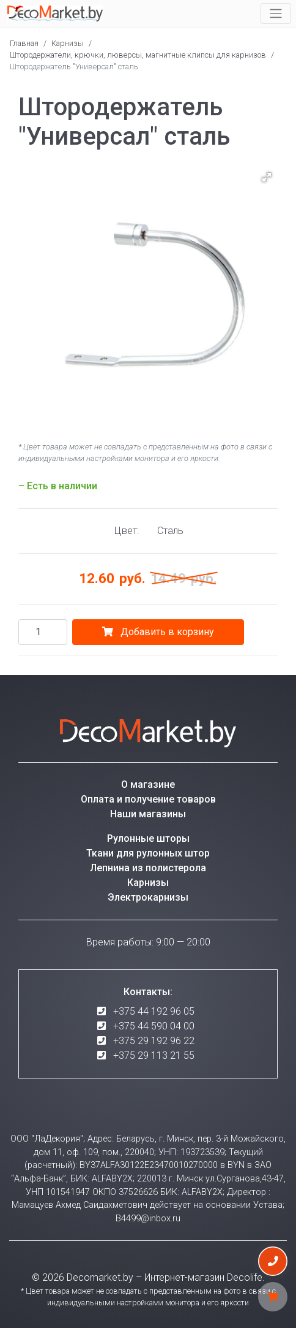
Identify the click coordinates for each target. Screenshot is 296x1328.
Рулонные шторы (148, 838)
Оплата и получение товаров (148, 799)
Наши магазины (148, 814)
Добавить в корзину (158, 632)
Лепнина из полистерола (148, 868)
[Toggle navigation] (276, 13)
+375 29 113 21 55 (153, 1055)
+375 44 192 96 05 (153, 1011)
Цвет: (126, 530)
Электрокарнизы (148, 897)
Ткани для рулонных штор (148, 853)
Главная (24, 43)
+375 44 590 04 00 (153, 1026)
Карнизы (67, 43)
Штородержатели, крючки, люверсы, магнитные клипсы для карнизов (138, 54)
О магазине (148, 784)
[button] (266, 177)
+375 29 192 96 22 (153, 1041)
